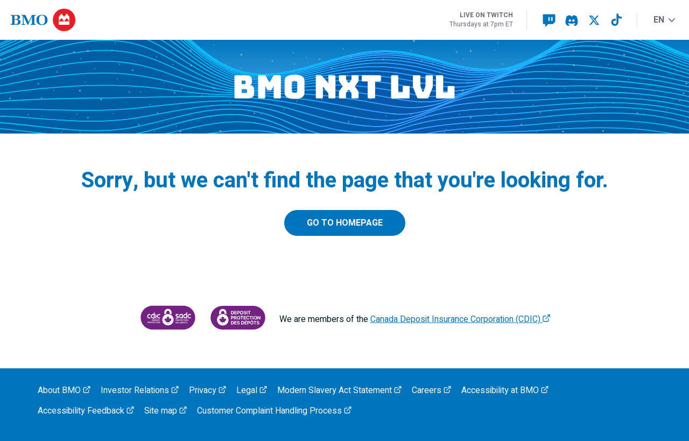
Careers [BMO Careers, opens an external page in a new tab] (431, 390)
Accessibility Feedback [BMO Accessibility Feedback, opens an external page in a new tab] (86, 410)
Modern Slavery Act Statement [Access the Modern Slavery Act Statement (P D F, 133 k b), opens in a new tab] (339, 390)
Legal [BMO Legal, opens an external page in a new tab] (251, 390)
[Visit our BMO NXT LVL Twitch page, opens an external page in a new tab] (549, 20)
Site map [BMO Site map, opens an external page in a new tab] (165, 410)
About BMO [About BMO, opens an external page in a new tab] (64, 390)
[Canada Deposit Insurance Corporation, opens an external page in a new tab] (167, 319)
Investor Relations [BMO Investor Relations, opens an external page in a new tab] (140, 390)
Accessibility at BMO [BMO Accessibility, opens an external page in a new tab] (505, 390)
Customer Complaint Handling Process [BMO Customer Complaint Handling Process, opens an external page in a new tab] (274, 410)
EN (664, 19)
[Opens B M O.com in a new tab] (43, 20)
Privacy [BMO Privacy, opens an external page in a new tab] (207, 390)
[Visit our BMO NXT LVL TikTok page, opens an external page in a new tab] (617, 20)
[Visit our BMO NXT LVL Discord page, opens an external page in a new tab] (571, 20)
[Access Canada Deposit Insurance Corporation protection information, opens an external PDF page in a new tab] (237, 319)
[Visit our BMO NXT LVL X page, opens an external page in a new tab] (594, 20)
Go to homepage (345, 222)
